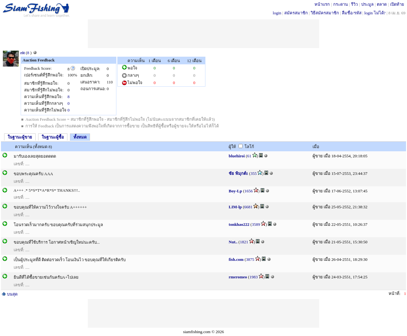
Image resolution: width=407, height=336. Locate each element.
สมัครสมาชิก (296, 13)
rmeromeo (238, 277)
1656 (249, 191)
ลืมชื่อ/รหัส (352, 13)
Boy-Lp (235, 191)
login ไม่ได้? (375, 13)
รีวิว (354, 4)
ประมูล (367, 4)
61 (249, 156)
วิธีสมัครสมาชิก (325, 13)
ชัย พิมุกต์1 (238, 173)
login (277, 13)
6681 (248, 206)
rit (22, 52)
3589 (256, 224)
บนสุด (9, 294)
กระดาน (340, 4)
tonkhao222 (239, 224)
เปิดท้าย (397, 4)
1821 (244, 241)
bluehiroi (237, 156)
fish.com (236, 259)
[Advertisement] (203, 33)
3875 (250, 259)
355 (254, 173)
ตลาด (382, 4)
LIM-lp (235, 206)
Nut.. (233, 241)
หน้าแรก (322, 4)
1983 (253, 277)
